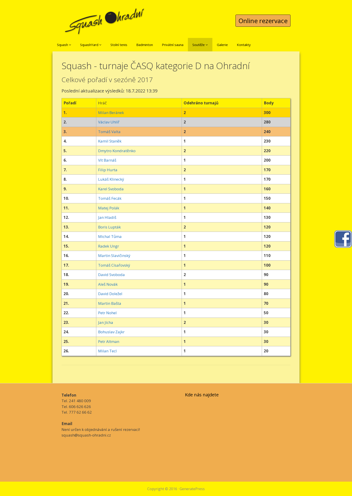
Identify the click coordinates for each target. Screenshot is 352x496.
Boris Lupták (109, 227)
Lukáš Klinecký (111, 179)
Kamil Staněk (109, 141)
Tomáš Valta (109, 131)
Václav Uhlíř (108, 122)
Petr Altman (108, 341)
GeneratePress (192, 488)
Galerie (222, 44)
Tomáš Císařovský (114, 265)
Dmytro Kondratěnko (117, 150)
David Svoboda (111, 274)
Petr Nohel (107, 312)
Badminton (144, 44)
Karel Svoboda (111, 188)
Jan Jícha (105, 322)
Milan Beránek (111, 112)
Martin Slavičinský (114, 255)
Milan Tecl (107, 350)
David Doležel (110, 293)
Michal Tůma (110, 236)
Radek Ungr (108, 246)
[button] (70, 44)
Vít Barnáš (107, 160)
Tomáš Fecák (109, 198)
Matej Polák (108, 208)
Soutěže (200, 44)
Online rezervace (263, 20)
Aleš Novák (108, 284)
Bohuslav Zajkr (111, 331)
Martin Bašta (109, 303)
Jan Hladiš (107, 217)
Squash (64, 44)
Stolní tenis (118, 44)
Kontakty (244, 44)
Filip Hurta (107, 169)
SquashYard (90, 44)
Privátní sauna (172, 44)
